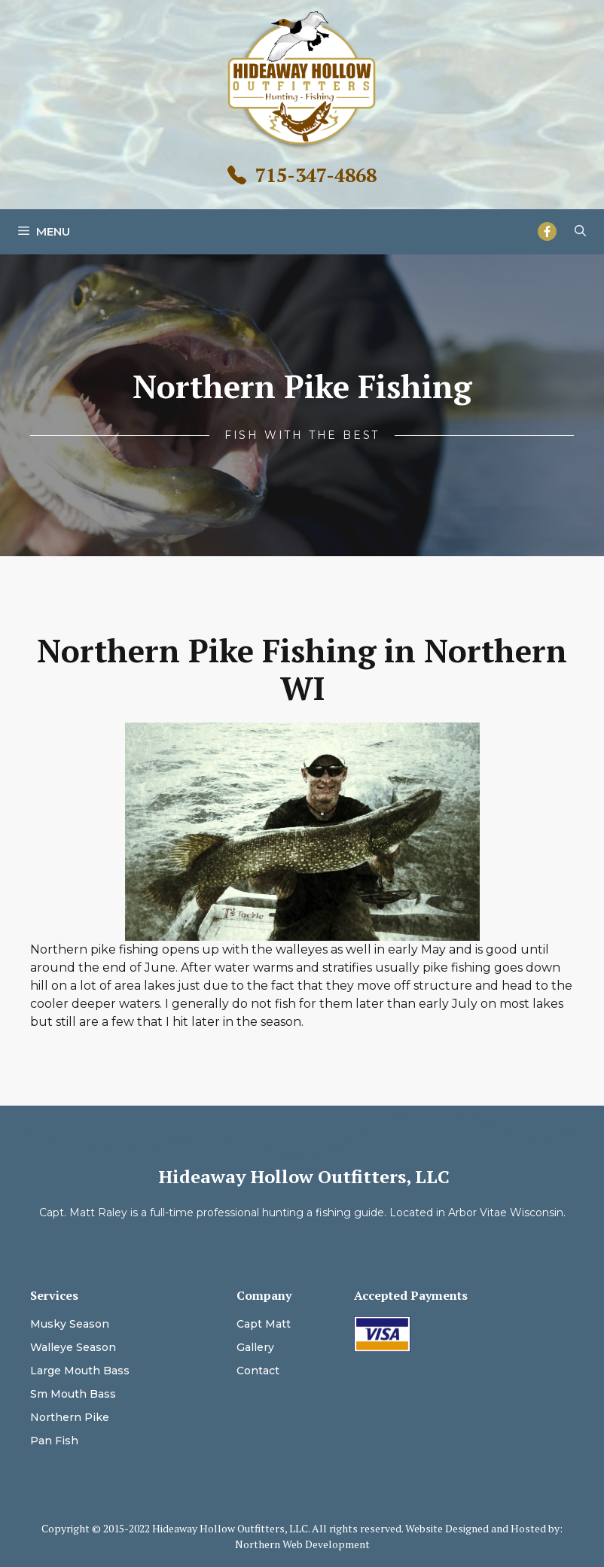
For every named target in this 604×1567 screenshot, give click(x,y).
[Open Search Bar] (580, 231)
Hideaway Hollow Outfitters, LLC (304, 1176)
